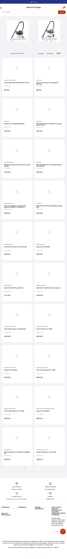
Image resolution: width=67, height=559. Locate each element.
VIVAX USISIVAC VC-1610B (44, 329)
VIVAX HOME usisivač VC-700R (45, 370)
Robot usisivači (9, 203)
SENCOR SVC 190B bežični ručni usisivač (48, 288)
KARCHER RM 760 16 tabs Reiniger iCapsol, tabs (49, 206)
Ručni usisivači (8, 244)
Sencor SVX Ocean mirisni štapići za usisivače (47, 83)
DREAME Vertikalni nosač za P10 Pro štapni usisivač (17, 165)
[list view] (57, 53)
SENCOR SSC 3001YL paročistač (13, 288)
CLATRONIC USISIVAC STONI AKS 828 (15, 247)
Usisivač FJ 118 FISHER (42, 411)
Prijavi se (63, 531)
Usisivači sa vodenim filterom (45, 408)
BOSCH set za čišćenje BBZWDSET (14, 124)
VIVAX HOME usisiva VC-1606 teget (15, 329)
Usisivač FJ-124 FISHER (43, 247)
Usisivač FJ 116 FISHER (10, 370)
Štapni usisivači (9, 162)
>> (40, 468)
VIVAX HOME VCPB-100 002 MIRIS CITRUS (16, 83)
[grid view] (59, 53)
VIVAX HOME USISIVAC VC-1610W (14, 411)
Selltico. (56, 547)
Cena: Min (50, 53)
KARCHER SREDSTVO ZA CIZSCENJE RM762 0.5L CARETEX (49, 165)
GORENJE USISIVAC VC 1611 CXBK (46, 452)
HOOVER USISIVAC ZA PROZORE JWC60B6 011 (17, 452)
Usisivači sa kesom (9, 80)
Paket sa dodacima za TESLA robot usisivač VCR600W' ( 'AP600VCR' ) (15, 206)
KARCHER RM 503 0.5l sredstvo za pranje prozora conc (49, 124)
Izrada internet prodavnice (45, 547)
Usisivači (39, 80)
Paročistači (8, 285)
